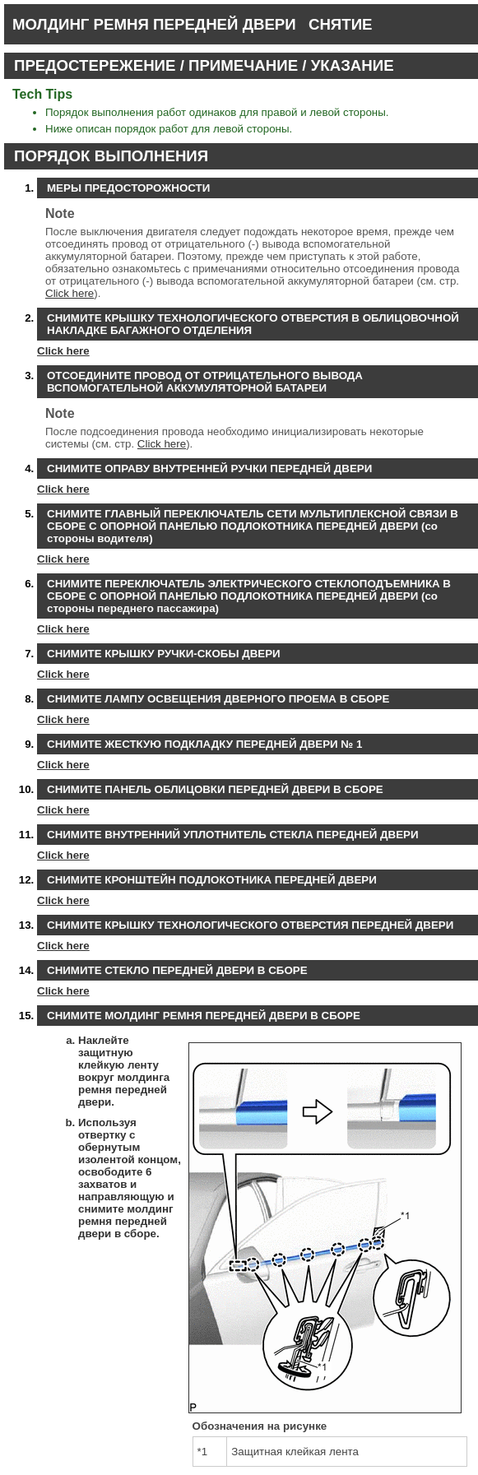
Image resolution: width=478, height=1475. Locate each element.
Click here (69, 293)
